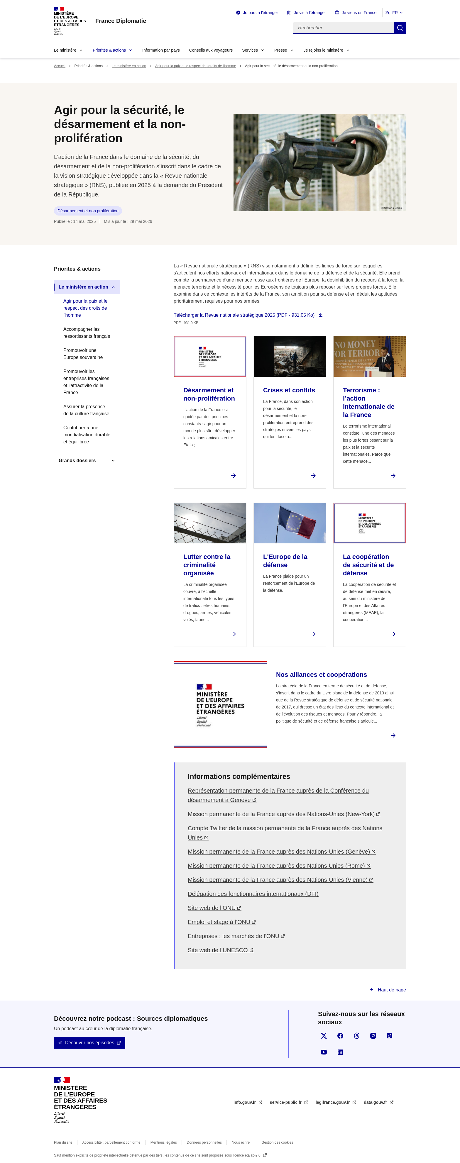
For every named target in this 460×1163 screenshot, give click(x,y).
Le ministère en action (129, 66)
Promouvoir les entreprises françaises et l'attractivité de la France (86, 382)
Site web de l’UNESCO (218, 950)
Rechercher (400, 28)
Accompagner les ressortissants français (86, 333)
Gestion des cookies (277, 1142)
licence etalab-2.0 (247, 1155)
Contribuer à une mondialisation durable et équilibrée (86, 434)
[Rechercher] (343, 28)
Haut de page (391, 989)
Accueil (59, 66)
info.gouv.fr (245, 1102)
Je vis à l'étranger (310, 12)
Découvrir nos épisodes (89, 1042)
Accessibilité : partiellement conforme (111, 1142)
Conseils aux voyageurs (211, 50)
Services (250, 50)
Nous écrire (241, 1142)
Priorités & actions (109, 50)
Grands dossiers (77, 460)
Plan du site (63, 1142)
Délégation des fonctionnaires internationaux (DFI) (253, 894)
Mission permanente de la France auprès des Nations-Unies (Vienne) (278, 880)
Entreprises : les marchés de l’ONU (233, 936)
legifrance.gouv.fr (333, 1102)
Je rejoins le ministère (323, 50)
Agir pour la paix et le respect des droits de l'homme (195, 66)
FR (395, 12)
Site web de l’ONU (212, 908)
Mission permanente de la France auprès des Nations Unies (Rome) (276, 865)
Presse (280, 50)
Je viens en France (359, 12)
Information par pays (161, 50)
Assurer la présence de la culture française (86, 410)
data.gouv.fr (376, 1102)
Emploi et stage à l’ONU (219, 922)
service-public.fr (286, 1102)
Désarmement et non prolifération (88, 210)
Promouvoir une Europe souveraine (83, 354)
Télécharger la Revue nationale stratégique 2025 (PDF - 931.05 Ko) (245, 315)
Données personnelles (204, 1142)
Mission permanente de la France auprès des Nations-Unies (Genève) (279, 851)
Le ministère (65, 50)
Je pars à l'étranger (260, 12)
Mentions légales (163, 1142)
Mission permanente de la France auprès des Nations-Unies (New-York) (281, 814)
